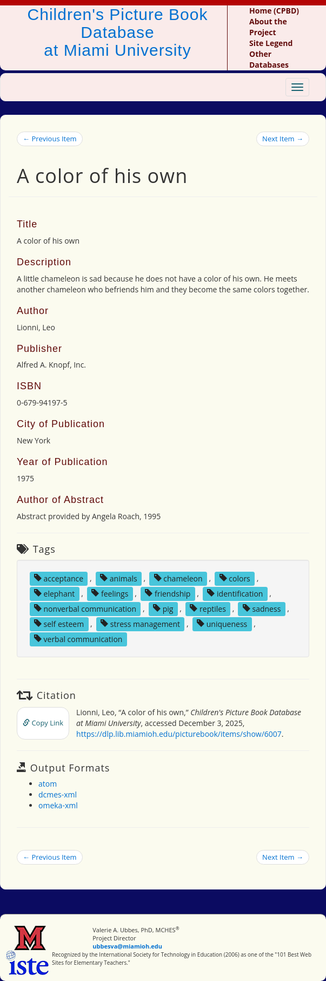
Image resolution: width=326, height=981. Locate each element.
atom (47, 784)
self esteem (59, 623)
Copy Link (43, 723)
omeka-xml (58, 805)
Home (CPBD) (274, 10)
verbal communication (78, 638)
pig (163, 608)
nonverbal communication (85, 608)
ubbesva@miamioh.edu (127, 946)
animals (118, 578)
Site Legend (270, 43)
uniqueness (222, 623)
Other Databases (269, 59)
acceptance (58, 578)
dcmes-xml (57, 794)
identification (235, 593)
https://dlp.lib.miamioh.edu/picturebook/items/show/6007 (179, 734)
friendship (167, 593)
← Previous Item (50, 138)
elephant (54, 593)
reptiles (207, 608)
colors (234, 578)
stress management (140, 623)
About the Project (268, 26)
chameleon (178, 578)
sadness (262, 608)
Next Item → (282, 138)
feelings (109, 593)
